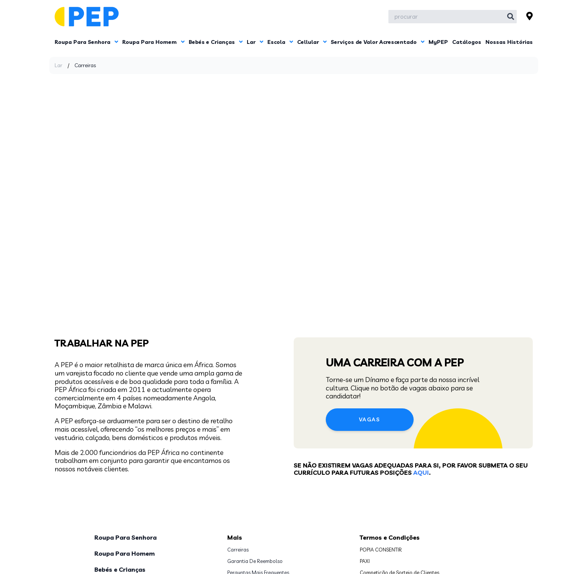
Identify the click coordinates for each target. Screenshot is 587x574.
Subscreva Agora (379, 553)
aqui (421, 312)
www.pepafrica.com (384, 516)
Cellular (312, 42)
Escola (280, 42)
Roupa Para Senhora (86, 42)
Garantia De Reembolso (255, 446)
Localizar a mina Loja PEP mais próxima (272, 492)
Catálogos (466, 42)
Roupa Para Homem (153, 42)
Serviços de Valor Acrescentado (377, 42)
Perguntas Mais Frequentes (258, 457)
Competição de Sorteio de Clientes (399, 457)
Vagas (369, 258)
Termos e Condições (390, 422)
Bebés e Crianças (216, 42)
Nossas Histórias (509, 42)
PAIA (232, 469)
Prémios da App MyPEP (386, 480)
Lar (255, 42)
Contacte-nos (243, 480)
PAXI (365, 446)
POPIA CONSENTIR (381, 434)
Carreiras (238, 434)
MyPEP (438, 42)
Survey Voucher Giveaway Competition (404, 469)
